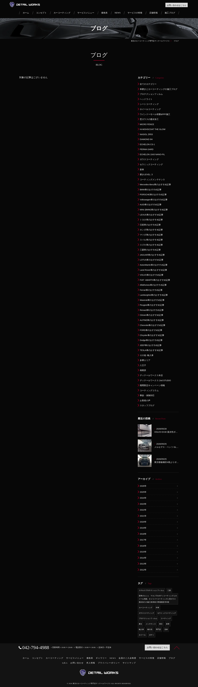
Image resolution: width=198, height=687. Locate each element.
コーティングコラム (149, 390)
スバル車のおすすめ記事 (151, 240)
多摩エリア (145, 360)
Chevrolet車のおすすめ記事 (152, 325)
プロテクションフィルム (151, 94)
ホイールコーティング (150, 109)
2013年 (143, 564)
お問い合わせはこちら (176, 5)
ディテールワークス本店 (151, 375)
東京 (161, 624)
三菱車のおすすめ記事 (150, 250)
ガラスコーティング (149, 159)
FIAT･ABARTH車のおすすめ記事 (155, 280)
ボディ (151, 635)
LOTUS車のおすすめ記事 (151, 260)
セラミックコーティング (151, 164)
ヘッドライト (146, 99)
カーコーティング (145, 608)
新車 (142, 169)
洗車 (166, 629)
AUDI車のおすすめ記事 (150, 204)
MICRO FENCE (147, 124)
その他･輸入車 (146, 355)
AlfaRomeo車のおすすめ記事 (153, 285)
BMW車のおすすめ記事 (151, 190)
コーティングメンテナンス (152, 179)
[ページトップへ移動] (176, 647)
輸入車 (141, 629)
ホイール (142, 635)
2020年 (143, 522)
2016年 (143, 546)
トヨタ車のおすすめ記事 (151, 220)
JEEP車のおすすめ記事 (151, 345)
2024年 (143, 498)
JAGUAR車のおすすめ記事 (152, 255)
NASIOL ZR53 (146, 134)
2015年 (143, 552)
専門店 (158, 629)
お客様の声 (145, 400)
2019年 (143, 528)
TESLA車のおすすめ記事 (151, 350)
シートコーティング (149, 104)
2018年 (143, 534)
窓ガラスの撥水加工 (149, 119)
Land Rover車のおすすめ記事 (153, 270)
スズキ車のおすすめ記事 (151, 245)
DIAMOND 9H (146, 139)
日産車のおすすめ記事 (150, 225)
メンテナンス (151, 624)
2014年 (143, 558)
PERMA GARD (146, 149)
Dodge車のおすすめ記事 (151, 340)
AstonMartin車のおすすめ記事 (153, 265)
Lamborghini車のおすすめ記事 (154, 295)
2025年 (143, 492)
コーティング (166, 618)
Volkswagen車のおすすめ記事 (153, 200)
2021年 (143, 516)
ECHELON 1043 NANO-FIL (152, 154)
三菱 (169, 590)
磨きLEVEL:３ (146, 174)
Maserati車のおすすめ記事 (152, 300)
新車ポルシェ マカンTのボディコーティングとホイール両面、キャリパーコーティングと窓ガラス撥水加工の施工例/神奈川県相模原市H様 (158, 599)
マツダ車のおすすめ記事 (151, 235)
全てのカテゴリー (148, 84)
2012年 (143, 570)
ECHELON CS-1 (147, 144)
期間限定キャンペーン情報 (152, 385)
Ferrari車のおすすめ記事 (151, 290)
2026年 (143, 486)
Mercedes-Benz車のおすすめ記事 (155, 184)
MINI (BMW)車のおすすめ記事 (154, 210)
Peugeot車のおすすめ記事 (152, 305)
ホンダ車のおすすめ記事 (151, 230)
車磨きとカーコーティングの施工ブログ (159, 89)
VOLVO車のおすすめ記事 (151, 275)
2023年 (143, 504)
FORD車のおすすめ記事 (151, 330)
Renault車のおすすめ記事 (152, 310)
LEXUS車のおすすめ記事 (151, 215)
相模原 (143, 370)
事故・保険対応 (147, 395)
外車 (157, 608)
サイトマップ (129, 663)
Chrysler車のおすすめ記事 (152, 335)
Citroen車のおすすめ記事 (151, 315)
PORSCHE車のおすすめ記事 (153, 194)
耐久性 (149, 629)
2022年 (143, 510)
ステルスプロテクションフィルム (151, 590)
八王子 (143, 365)
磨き (140, 624)
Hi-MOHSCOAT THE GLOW (152, 129)
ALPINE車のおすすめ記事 (152, 320)
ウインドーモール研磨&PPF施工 (155, 114)
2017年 (143, 540)
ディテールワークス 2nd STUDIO (155, 380)
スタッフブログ (147, 405)
